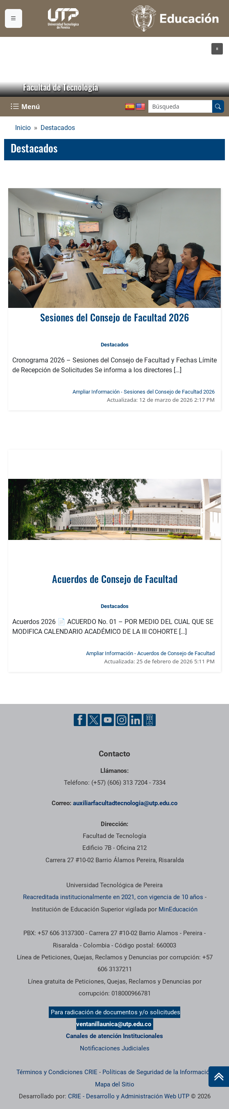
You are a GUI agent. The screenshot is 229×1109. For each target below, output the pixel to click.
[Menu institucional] (13, 18)
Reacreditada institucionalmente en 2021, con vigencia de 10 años (113, 897)
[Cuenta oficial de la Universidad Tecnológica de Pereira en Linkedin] (135, 720)
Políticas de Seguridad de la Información (157, 1072)
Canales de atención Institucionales (114, 1036)
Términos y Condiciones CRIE (56, 1072)
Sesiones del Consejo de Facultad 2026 (114, 317)
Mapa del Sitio (114, 1084)
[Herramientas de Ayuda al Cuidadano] (149, 720)
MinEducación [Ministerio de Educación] (178, 909)
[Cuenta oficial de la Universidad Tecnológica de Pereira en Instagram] (122, 720)
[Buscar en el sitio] (218, 106)
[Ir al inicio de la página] (219, 1076)
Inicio (23, 128)
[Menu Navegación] (26, 106)
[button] (217, 49)
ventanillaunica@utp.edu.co (113, 1024)
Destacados (58, 128)
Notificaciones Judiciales (115, 1048)
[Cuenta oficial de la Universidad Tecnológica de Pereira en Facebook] (80, 720)
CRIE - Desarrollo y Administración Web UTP (128, 1096)
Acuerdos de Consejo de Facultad (114, 578)
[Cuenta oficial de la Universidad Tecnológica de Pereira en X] (94, 720)
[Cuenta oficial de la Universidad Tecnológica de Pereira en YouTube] (108, 720)
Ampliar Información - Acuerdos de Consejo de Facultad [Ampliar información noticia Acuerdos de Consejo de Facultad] (150, 653)
